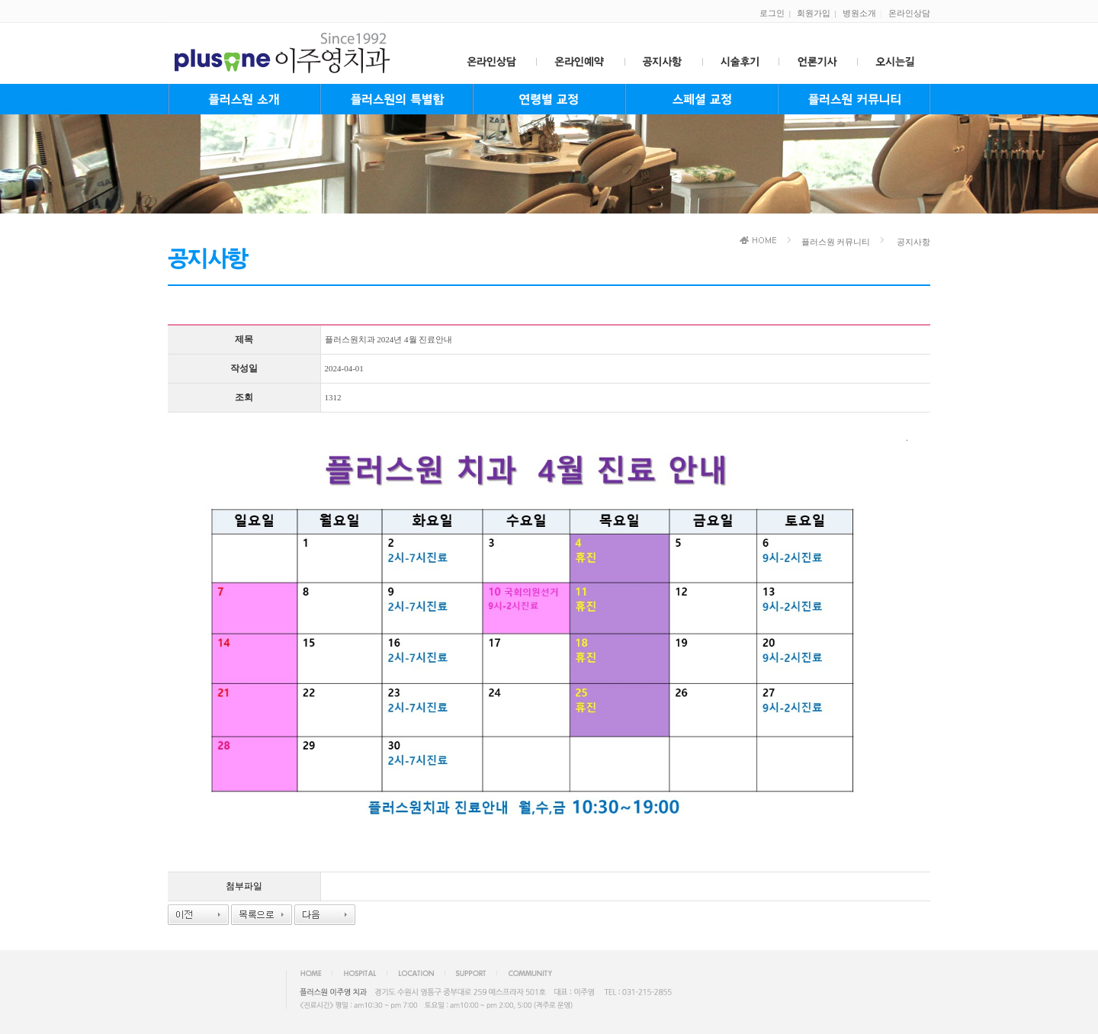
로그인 (772, 13)
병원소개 (859, 13)
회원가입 (813, 13)
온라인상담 (909, 13)
